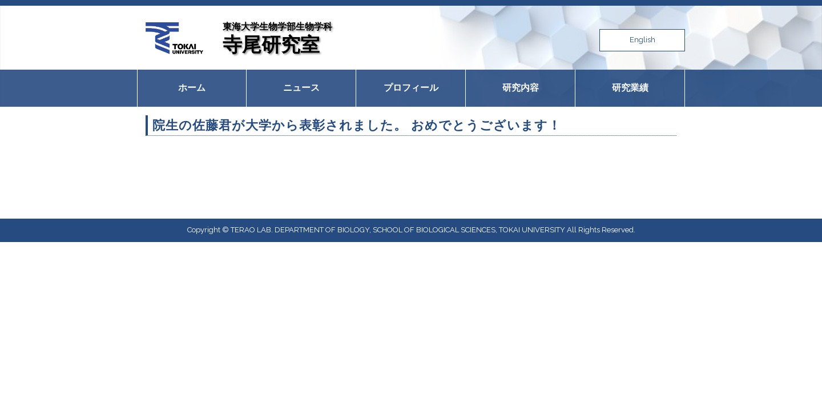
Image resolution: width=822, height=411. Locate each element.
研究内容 (520, 87)
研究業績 (630, 87)
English (642, 39)
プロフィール (411, 87)
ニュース (301, 87)
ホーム (192, 87)
